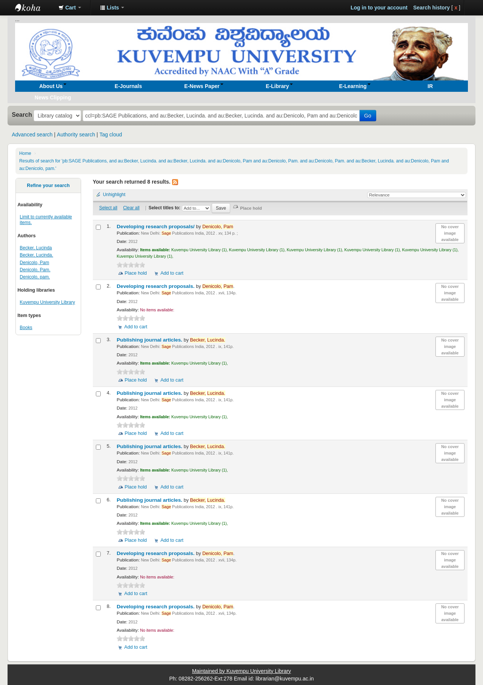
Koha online (34, 7)
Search (22, 114)
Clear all (131, 207)
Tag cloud (110, 134)
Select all (108, 207)
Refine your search (48, 185)
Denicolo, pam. (35, 277)
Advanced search (32, 134)
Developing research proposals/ (156, 226)
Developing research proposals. (156, 286)
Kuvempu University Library (47, 302)
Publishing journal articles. (150, 340)
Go (367, 116)
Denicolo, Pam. (35, 269)
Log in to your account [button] (379, 8)
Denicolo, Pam (34, 262)
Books (26, 327)
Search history (431, 8)
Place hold (136, 273)
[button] (70, 7)
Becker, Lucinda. (36, 255)
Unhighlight (114, 194)
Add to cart (171, 273)
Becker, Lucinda (36, 247)
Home (25, 153)
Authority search (76, 134)
